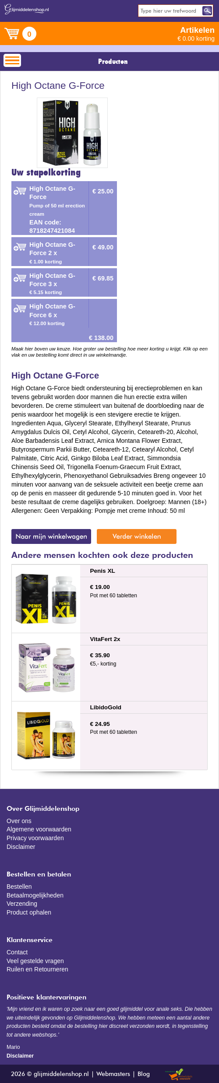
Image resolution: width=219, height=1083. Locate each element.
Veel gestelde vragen (35, 960)
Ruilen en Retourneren (37, 969)
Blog (144, 1074)
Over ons (19, 820)
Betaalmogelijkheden (35, 895)
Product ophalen (29, 912)
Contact (17, 952)
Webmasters (113, 1074)
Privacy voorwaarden (35, 837)
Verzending (22, 903)
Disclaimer (21, 846)
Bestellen (19, 886)
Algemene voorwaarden (39, 829)
